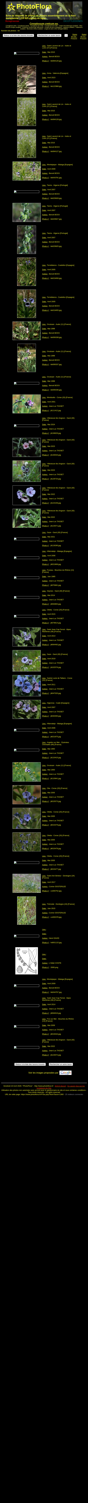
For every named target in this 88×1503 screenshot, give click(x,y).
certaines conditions (78, 1090)
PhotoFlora (27, 1086)
